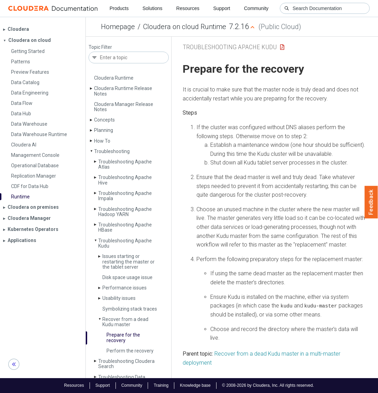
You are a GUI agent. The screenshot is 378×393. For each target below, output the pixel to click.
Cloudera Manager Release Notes (123, 106)
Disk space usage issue (127, 277)
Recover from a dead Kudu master (125, 321)
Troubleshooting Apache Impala (125, 195)
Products (119, 8)
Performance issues (124, 288)
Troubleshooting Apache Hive (125, 180)
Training (161, 385)
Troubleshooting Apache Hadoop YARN (125, 211)
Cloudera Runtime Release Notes (123, 91)
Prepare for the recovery (123, 337)
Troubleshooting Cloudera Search (126, 363)
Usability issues (119, 298)
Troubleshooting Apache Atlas (125, 164)
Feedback (371, 202)
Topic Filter (100, 47)
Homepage (118, 27)
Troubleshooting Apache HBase (125, 227)
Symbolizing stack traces (129, 309)
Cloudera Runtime (113, 78)
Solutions (152, 8)
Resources (188, 8)
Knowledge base (195, 385)
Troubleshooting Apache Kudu (125, 243)
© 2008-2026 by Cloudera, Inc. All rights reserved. (268, 385)
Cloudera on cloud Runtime (184, 27)
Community (256, 8)
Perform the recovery (130, 351)
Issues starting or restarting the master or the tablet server (128, 261)
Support (221, 8)
